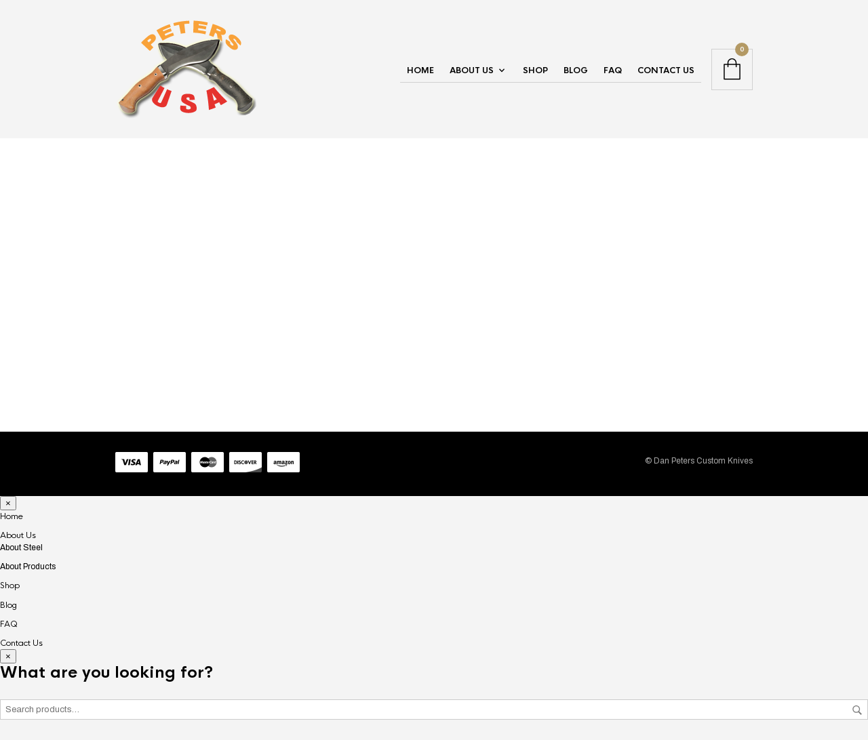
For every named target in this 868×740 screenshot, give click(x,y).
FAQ (613, 70)
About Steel (21, 547)
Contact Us (665, 70)
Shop (535, 70)
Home (420, 70)
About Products (28, 566)
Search (857, 710)
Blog (576, 70)
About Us (472, 70)
